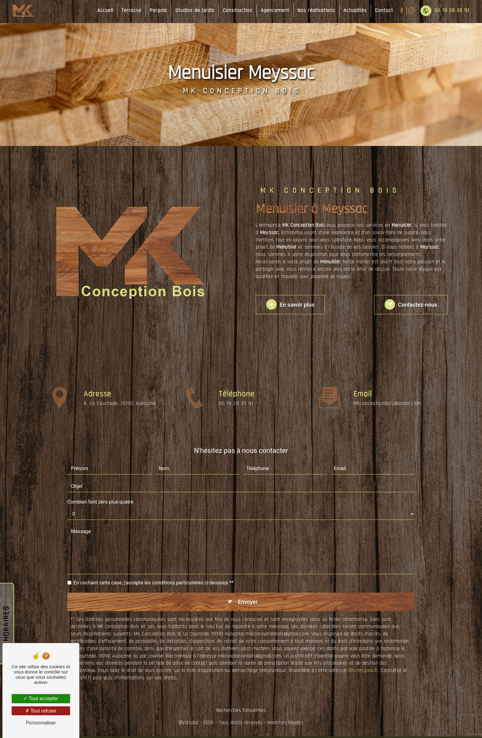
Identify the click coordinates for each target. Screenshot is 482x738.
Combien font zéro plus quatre (100, 502)
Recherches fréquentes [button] (241, 712)
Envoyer (248, 602)
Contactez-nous (407, 304)
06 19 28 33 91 (443, 11)
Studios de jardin (193, 10)
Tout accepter (40, 698)
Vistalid (190, 724)
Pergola (157, 10)
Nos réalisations (315, 10)
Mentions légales (285, 724)
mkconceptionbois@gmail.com (387, 386)
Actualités (353, 10)
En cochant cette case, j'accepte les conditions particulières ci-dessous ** (153, 583)
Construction (236, 10)
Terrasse (130, 10)
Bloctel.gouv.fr (363, 672)
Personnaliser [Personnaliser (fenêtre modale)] (41, 722)
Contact (383, 10)
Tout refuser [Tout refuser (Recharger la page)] (41, 710)
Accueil (104, 10)
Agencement (273, 10)
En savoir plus (293, 304)
